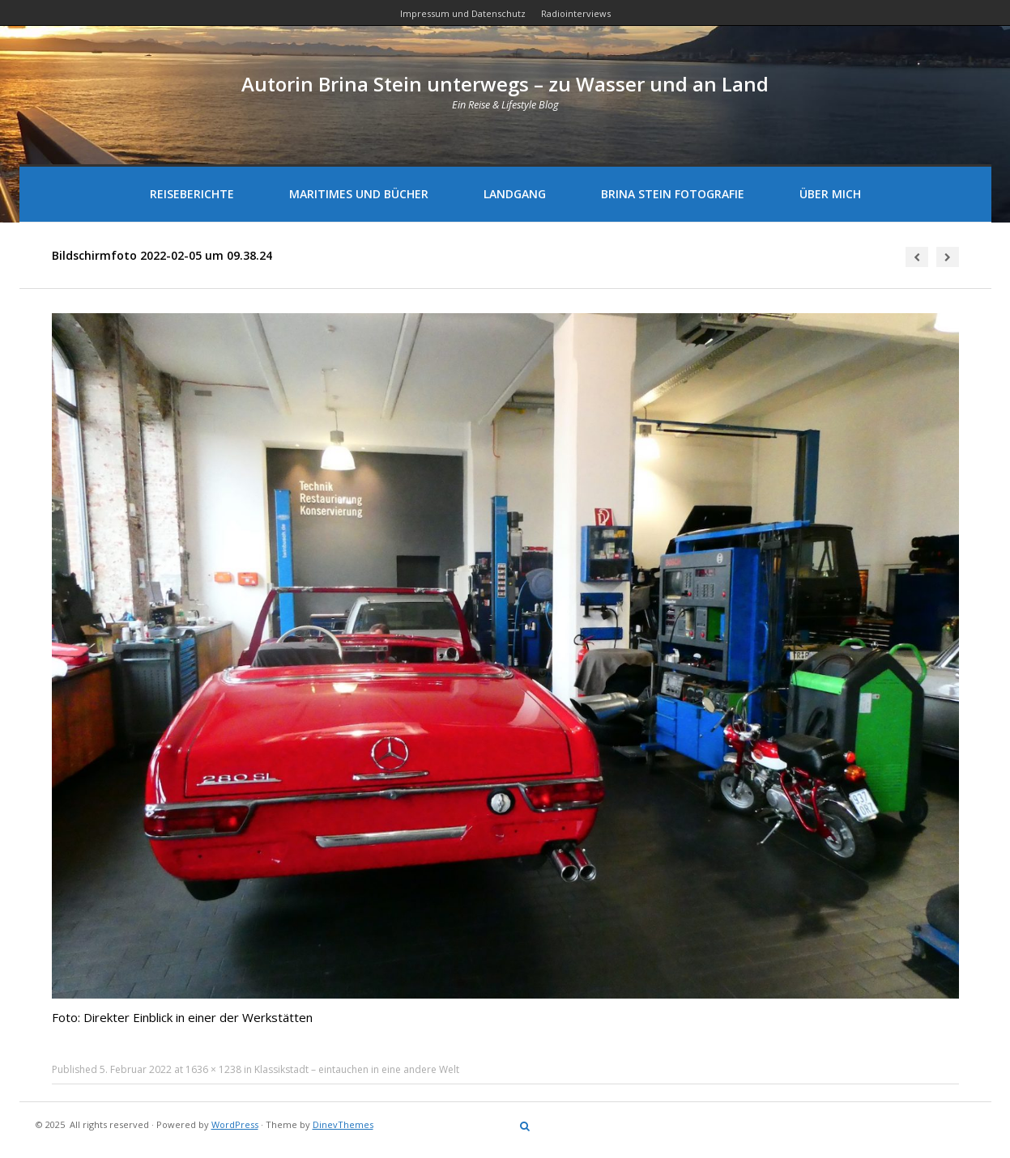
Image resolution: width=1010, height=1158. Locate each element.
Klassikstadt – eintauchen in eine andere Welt (356, 1069)
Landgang (515, 193)
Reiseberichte (192, 193)
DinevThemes (343, 1124)
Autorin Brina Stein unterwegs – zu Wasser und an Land (505, 83)
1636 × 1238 (213, 1069)
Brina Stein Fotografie (672, 193)
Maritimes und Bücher (358, 193)
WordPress (234, 1124)
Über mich (830, 193)
